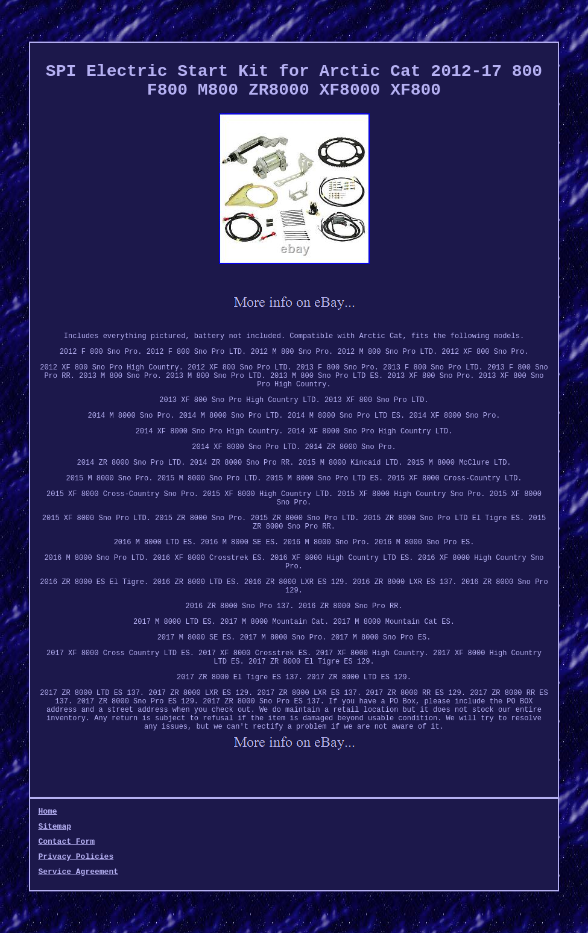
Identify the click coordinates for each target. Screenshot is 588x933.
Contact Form (66, 841)
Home (47, 811)
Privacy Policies (75, 856)
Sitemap (54, 826)
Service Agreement (78, 871)
